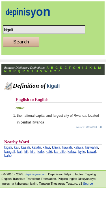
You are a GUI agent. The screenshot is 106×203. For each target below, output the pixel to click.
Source (88, 183)
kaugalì (9, 152)
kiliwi (46, 147)
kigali (8, 147)
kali (16, 147)
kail (19, 152)
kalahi (36, 147)
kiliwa (56, 147)
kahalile (60, 152)
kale (41, 152)
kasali (25, 147)
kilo (32, 152)
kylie (81, 152)
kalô (49, 152)
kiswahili (91, 147)
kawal (91, 152)
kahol (8, 156)
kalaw (72, 152)
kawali (67, 147)
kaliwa (78, 147)
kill (26, 152)
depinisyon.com (35, 174)
